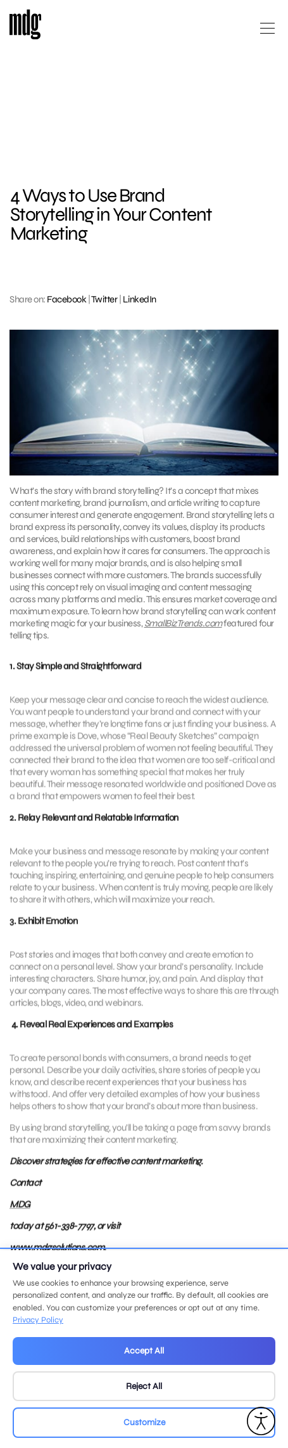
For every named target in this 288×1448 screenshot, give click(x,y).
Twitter (104, 299)
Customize (144, 1422)
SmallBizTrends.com (183, 623)
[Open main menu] (267, 33)
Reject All (144, 1386)
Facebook (66, 299)
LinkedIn (139, 299)
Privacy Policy (38, 1320)
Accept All (144, 1350)
